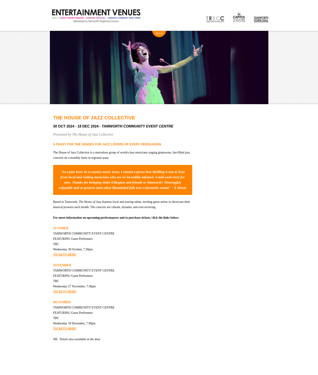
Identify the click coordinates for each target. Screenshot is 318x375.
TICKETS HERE (64, 254)
